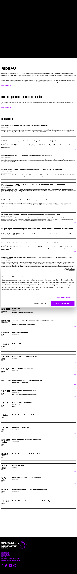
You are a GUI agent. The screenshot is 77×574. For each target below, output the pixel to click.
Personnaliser (38, 303)
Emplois (4, 557)
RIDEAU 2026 (5, 553)
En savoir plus (5, 85)
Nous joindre (5, 555)
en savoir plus (5, 107)
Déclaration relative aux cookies (11, 560)
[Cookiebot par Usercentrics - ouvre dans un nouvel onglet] (66, 269)
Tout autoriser (62, 303)
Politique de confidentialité (10, 558)
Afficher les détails (64, 297)
